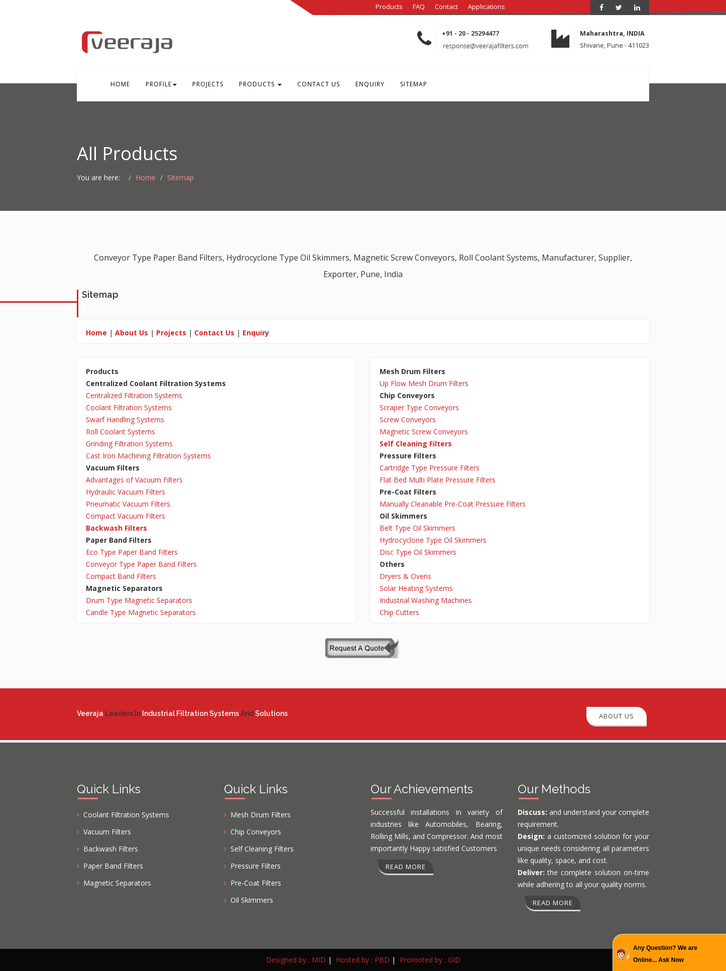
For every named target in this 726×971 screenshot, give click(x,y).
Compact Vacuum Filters (125, 517)
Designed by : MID (296, 959)
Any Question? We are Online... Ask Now (665, 953)
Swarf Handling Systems (125, 420)
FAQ (419, 6)
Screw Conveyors (408, 420)
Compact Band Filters (121, 577)
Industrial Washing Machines (426, 601)
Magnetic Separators (117, 883)
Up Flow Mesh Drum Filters (424, 384)
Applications (486, 6)
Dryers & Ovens (405, 577)
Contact (446, 6)
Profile (160, 84)
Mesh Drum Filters (260, 814)
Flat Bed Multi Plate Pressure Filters (438, 481)
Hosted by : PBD (363, 959)
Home (120, 84)
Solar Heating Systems (416, 589)
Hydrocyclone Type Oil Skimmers (433, 541)
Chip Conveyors (255, 831)
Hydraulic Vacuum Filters (125, 493)
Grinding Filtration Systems (129, 444)
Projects (206, 84)
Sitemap (410, 84)
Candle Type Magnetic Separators (141, 613)
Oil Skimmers (251, 900)
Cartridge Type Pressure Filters (429, 468)
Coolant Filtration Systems (129, 408)
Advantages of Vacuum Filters (134, 481)
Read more (406, 866)
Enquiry (367, 84)
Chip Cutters (399, 613)
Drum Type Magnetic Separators (139, 601)
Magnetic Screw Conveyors (424, 432)
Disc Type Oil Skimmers (418, 553)
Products (389, 6)
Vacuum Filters (107, 831)
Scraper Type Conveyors (419, 408)
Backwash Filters (110, 849)
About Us (131, 333)
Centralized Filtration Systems (134, 396)
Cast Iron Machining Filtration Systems (148, 456)
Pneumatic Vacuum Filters (128, 505)
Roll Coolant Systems (120, 432)
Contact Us (316, 84)
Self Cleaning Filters (262, 849)
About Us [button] (616, 715)
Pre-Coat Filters (255, 883)
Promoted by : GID (430, 959)
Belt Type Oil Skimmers (417, 529)
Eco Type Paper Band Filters (132, 553)
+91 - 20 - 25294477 (470, 33)
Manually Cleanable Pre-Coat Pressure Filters (453, 505)
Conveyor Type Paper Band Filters (141, 565)
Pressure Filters (255, 866)
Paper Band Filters (113, 866)
